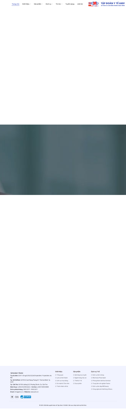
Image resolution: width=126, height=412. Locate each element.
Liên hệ (115, 4)
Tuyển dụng (104, 4)
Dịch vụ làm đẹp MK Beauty (100, 389)
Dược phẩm (77, 387)
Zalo (17, 400)
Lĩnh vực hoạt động (61, 384)
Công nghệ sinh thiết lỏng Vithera (101, 392)
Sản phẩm (73, 4)
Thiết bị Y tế (77, 384)
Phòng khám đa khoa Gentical (100, 384)
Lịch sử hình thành (61, 381)
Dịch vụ (84, 4)
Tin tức (94, 4)
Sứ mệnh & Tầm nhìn (62, 387)
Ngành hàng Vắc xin (79, 381)
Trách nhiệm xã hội (61, 389)
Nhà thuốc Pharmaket (98, 381)
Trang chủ (50, 4)
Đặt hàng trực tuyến (79, 378)
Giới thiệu (61, 4)
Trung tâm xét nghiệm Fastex (100, 387)
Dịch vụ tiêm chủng (97, 378)
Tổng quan (59, 378)
